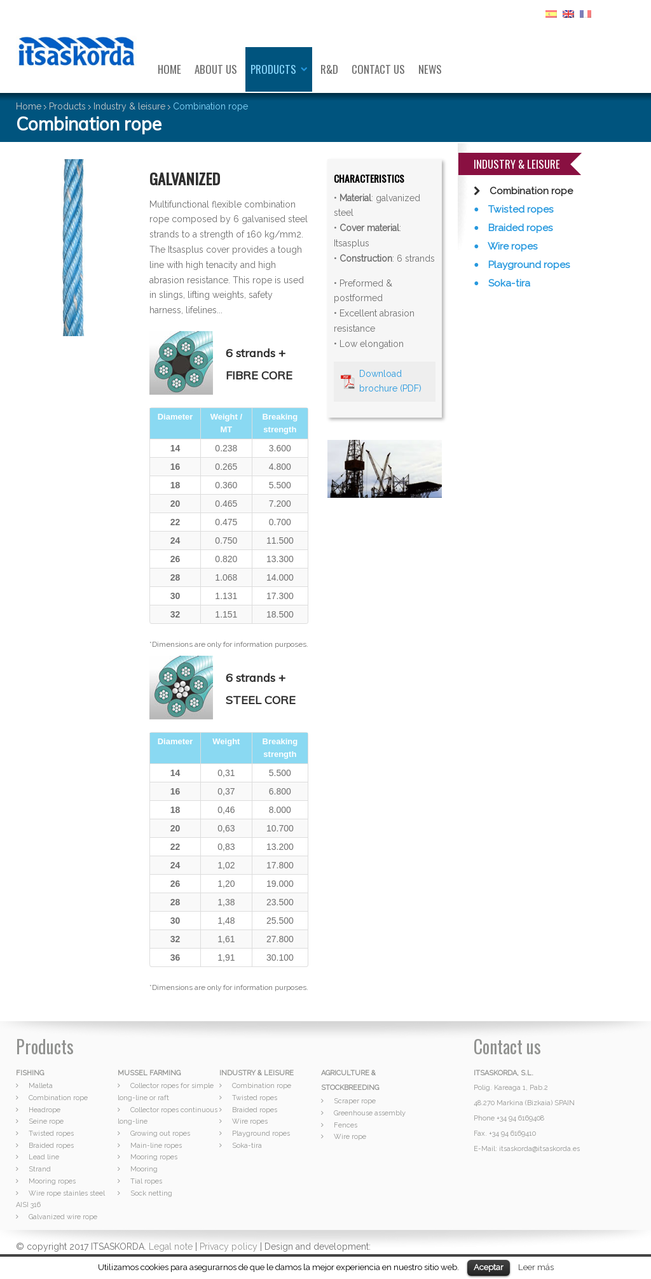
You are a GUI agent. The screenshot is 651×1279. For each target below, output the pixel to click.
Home (169, 69)
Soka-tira (508, 283)
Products (273, 69)
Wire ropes (512, 246)
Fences (345, 1125)
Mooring (144, 1169)
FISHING (30, 1073)
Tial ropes (146, 1181)
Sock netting (151, 1193)
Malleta (41, 1086)
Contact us (378, 69)
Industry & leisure (129, 106)
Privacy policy (228, 1246)
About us (216, 69)
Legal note (171, 1246)
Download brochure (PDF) (390, 381)
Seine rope (46, 1121)
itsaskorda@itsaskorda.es (539, 1149)
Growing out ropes (160, 1133)
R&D (329, 69)
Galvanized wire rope (63, 1217)
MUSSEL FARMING (149, 1073)
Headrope (44, 1110)
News (430, 69)
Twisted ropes (520, 209)
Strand (40, 1169)
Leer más (536, 1267)
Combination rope (530, 191)
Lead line (44, 1157)
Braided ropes (519, 228)
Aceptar (489, 1267)
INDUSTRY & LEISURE (256, 1073)
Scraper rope (355, 1101)
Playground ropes (528, 265)
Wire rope (350, 1137)
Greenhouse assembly (370, 1113)
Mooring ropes (52, 1181)
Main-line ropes (156, 1145)
